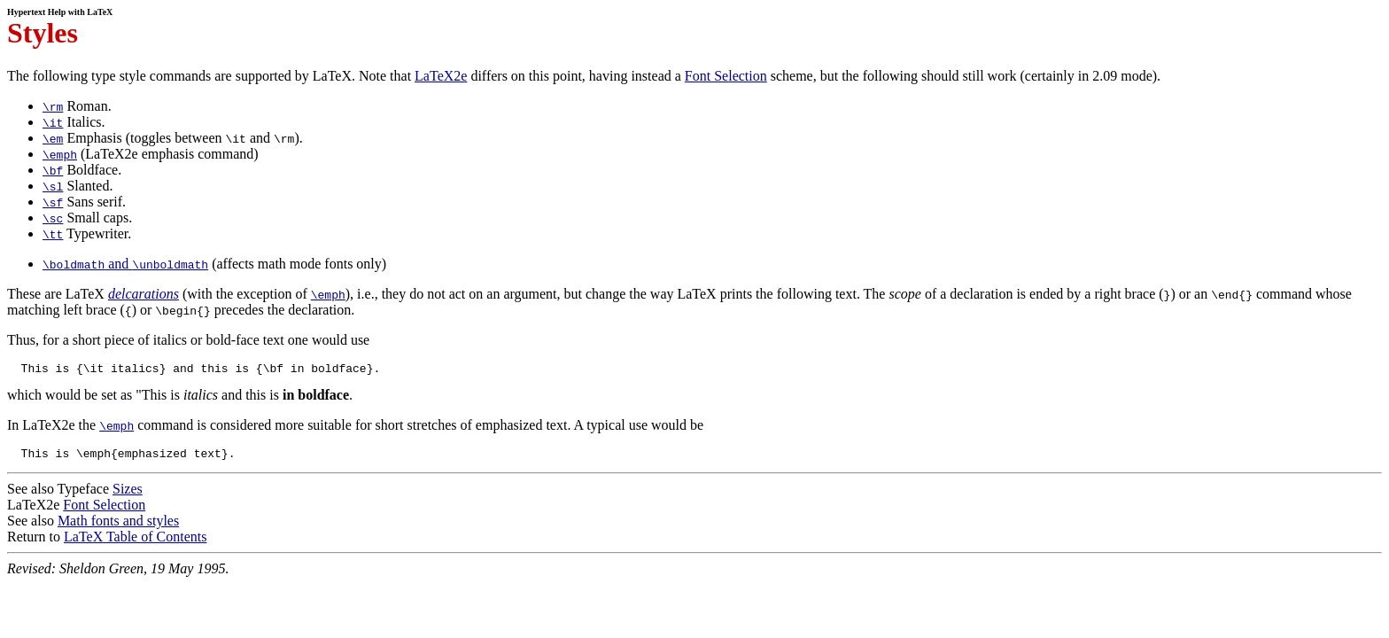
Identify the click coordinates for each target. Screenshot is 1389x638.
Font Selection (726, 75)
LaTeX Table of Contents (135, 541)
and (125, 263)
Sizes (128, 494)
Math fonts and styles (118, 525)
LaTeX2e (441, 75)
